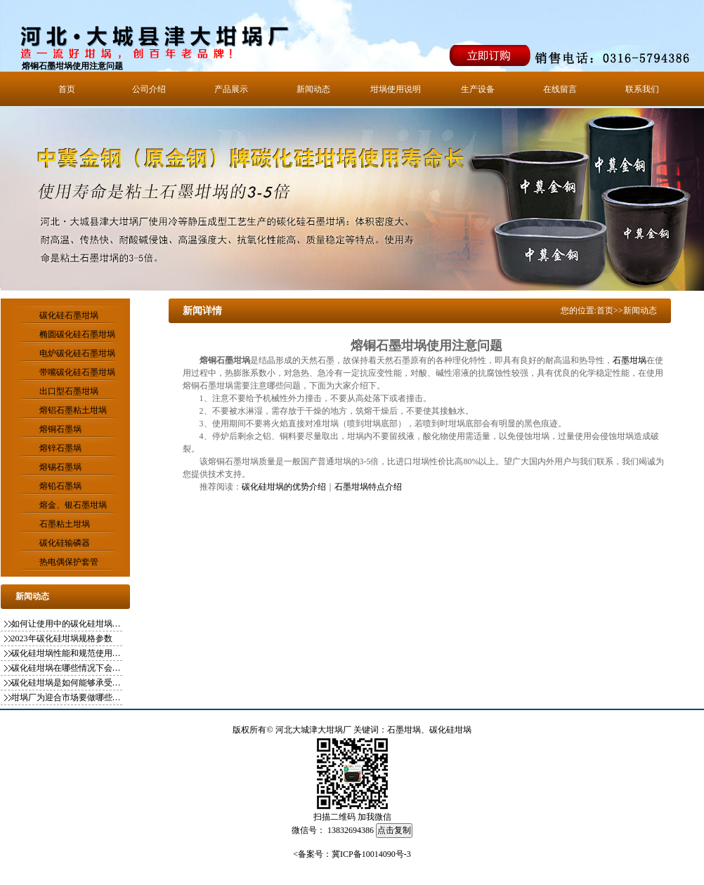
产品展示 (231, 89)
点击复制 (394, 830)
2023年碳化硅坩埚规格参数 (61, 638)
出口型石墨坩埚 (68, 391)
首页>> (610, 310)
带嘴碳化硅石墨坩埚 (77, 372)
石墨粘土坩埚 (64, 524)
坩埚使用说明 (395, 89)
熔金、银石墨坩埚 (73, 505)
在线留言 (560, 89)
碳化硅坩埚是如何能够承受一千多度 (67, 683)
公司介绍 (149, 89)
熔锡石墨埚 (60, 467)
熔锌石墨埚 (60, 448)
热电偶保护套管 (68, 562)
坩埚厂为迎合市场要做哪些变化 (67, 697)
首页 (66, 89)
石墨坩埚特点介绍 (368, 487)
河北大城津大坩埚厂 (313, 730)
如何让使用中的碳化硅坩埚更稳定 (67, 624)
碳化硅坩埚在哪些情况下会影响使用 (67, 668)
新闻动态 (313, 89)
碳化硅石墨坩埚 (68, 315)
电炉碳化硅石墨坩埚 (77, 353)
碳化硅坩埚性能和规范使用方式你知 (67, 653)
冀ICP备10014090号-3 (371, 854)
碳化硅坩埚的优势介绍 (284, 487)
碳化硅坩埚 (450, 730)
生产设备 (478, 89)
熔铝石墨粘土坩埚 (73, 410)
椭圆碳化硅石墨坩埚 (77, 334)
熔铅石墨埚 (60, 486)
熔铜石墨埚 (60, 429)
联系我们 (642, 89)
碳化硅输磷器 (64, 543)
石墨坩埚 (629, 360)
